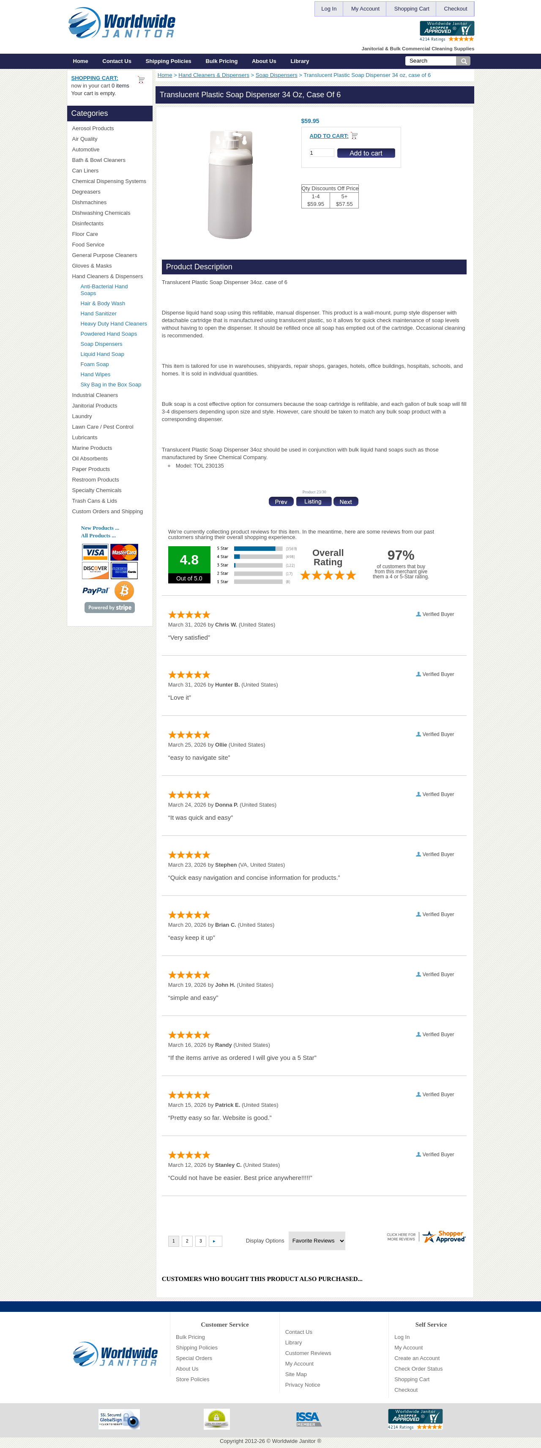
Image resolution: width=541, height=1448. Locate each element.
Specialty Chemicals (110, 490)
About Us (264, 61)
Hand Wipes (96, 374)
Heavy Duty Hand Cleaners (114, 323)
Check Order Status (418, 1369)
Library (299, 61)
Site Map (296, 1374)
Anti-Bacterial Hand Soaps (104, 289)
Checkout (455, 8)
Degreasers (86, 192)
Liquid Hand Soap (102, 354)
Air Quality (110, 139)
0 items (120, 85)
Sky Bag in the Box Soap (111, 384)
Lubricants (85, 437)
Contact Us (116, 61)
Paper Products (110, 469)
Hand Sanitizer (99, 313)
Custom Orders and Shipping (110, 511)
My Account (365, 8)
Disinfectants (110, 223)
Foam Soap (95, 364)
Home (80, 61)
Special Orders (194, 1358)
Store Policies (192, 1379)
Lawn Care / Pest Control (110, 427)
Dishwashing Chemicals (110, 213)
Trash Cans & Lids (110, 501)
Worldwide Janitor (294, 1441)
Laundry (110, 416)
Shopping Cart (411, 8)
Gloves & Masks (110, 266)
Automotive (86, 149)
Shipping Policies (168, 61)
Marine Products (92, 448)
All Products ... (98, 535)
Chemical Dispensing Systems (110, 181)
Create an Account (417, 1358)
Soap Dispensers (277, 75)
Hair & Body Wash (103, 303)
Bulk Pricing (221, 61)
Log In (328, 8)
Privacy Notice (302, 1385)
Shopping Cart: (94, 78)
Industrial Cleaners (95, 395)
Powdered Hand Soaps (109, 334)
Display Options (265, 1240)
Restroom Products (110, 479)
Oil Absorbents (110, 458)
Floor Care (110, 234)
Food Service (88, 244)
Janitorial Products (110, 405)
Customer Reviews (308, 1353)
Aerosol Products (110, 128)
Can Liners (110, 170)
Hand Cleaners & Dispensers (213, 75)
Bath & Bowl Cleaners (99, 160)
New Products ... (100, 528)
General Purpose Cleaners (104, 255)
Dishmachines (110, 202)
